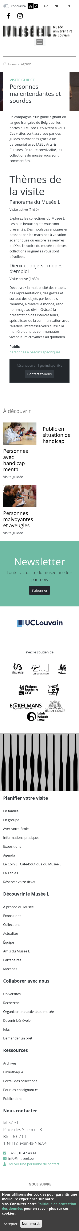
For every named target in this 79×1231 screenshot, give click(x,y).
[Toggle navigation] (40, 42)
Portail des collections (20, 1081)
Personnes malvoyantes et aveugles (18, 519)
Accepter (10, 1224)
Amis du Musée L (16, 951)
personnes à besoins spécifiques (34, 352)
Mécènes (10, 969)
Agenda (26, 64)
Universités (12, 994)
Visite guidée (22, 79)
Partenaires (12, 960)
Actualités (11, 933)
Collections (11, 924)
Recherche (11, 1002)
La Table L (11, 873)
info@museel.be (20, 1158)
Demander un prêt (17, 1038)
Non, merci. (31, 1224)
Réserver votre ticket (19, 882)
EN (68, 6)
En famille (11, 811)
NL (57, 6)
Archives (9, 1063)
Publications (12, 1098)
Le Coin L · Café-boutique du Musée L (32, 864)
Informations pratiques (21, 837)
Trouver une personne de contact (32, 1164)
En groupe (11, 820)
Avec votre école (16, 828)
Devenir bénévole (17, 1020)
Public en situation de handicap (57, 434)
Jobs (6, 1029)
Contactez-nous (39, 374)
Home (12, 64)
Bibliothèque (13, 1072)
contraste (18, 6)
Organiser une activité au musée (28, 1011)
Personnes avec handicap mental (15, 459)
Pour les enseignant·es (21, 1090)
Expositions (12, 846)
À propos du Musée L (19, 907)
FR (46, 6)
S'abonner (40, 590)
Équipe (8, 942)
